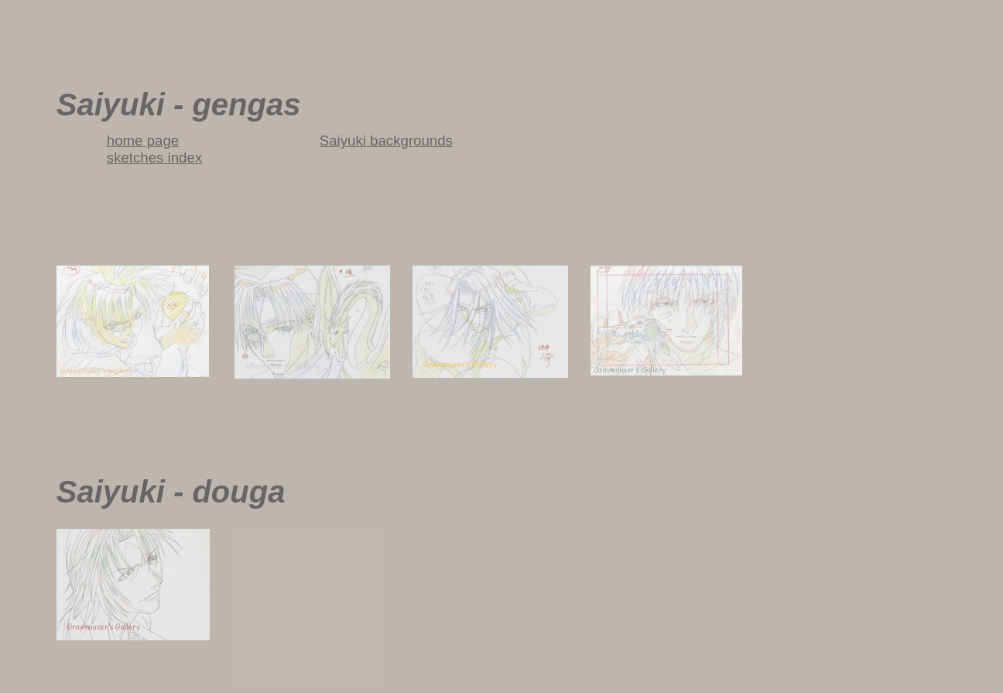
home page (143, 140)
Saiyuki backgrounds (386, 140)
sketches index (154, 157)
